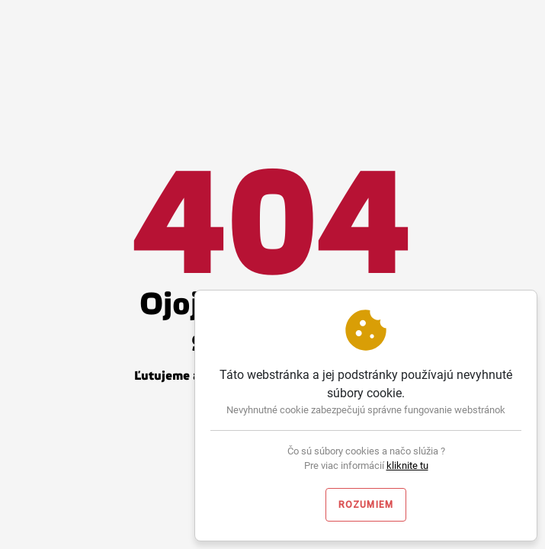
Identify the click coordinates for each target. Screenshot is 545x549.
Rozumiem (366, 504)
